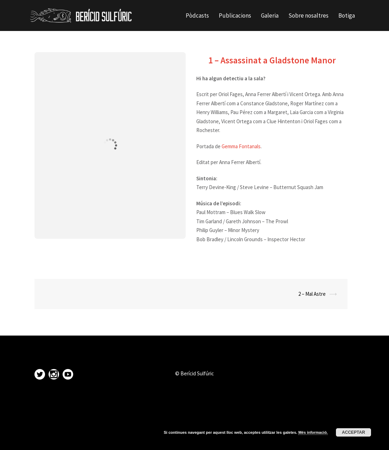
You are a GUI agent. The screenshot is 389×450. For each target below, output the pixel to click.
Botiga (346, 15)
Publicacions (235, 15)
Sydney (128, 438)
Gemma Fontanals (241, 146)
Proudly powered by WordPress (63, 438)
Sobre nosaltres (308, 15)
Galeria (270, 15)
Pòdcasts (197, 15)
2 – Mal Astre (312, 293)
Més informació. (313, 432)
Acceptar (353, 432)
